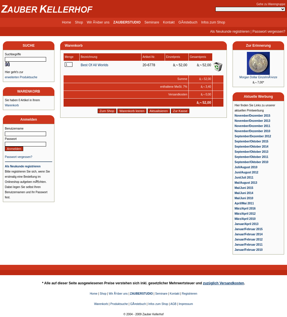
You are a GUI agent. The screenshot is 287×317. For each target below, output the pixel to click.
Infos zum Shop (213, 22)
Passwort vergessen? (268, 32)
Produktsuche (119, 304)
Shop (79, 22)
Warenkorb (12, 105)
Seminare (151, 22)
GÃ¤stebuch (187, 22)
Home (66, 22)
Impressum (186, 304)
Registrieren (189, 293)
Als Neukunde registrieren (229, 32)
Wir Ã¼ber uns (98, 22)
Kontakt (169, 22)
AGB (173, 304)
